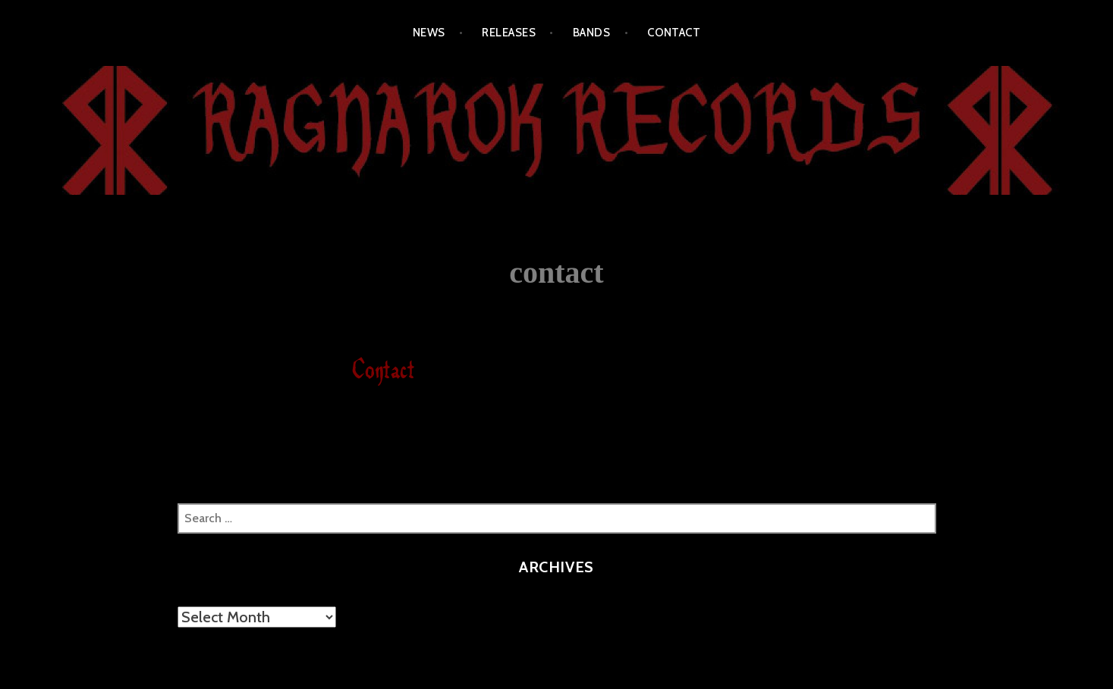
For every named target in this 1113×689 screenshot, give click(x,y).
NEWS (429, 32)
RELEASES (509, 32)
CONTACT (673, 32)
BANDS (591, 32)
